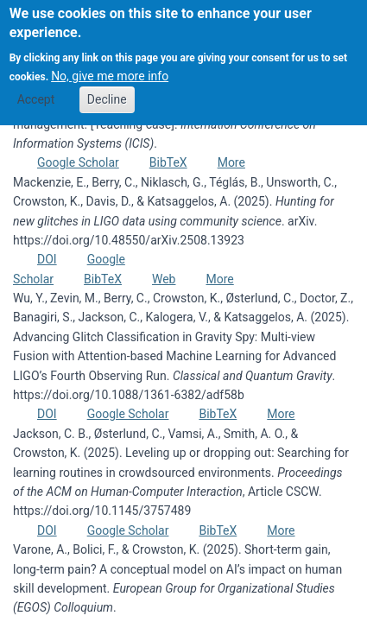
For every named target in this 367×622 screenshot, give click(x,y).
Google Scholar (78, 162)
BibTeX (168, 162)
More (231, 162)
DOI (47, 259)
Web (164, 279)
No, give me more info (109, 66)
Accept (36, 88)
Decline (107, 88)
